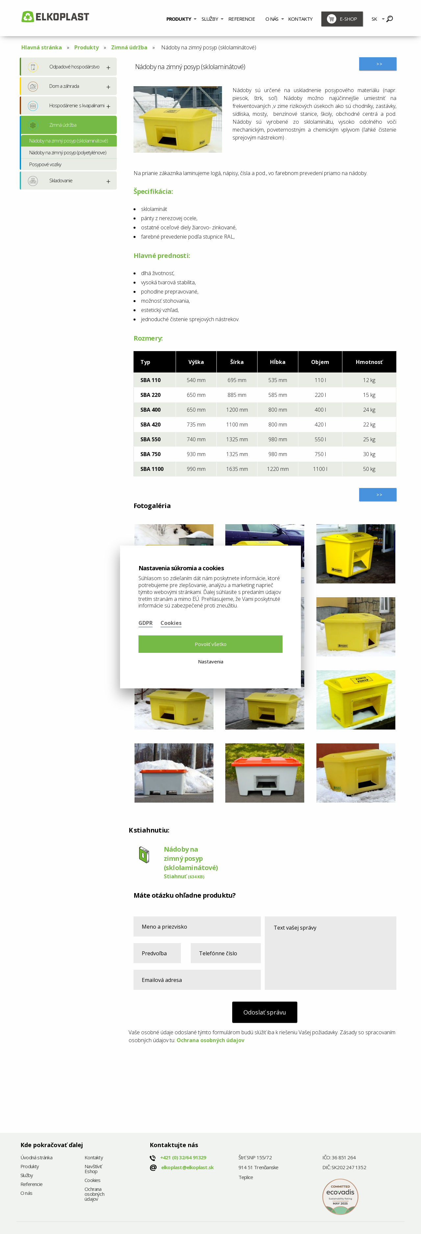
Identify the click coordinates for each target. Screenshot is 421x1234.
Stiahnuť (184, 876)
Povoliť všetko (211, 644)
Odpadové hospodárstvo (63, 67)
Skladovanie (50, 181)
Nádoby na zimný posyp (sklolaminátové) (68, 140)
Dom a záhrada (53, 86)
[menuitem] (181, 18)
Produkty (178, 18)
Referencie (241, 18)
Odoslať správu (264, 1012)
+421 (183, 1157)
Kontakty (300, 18)
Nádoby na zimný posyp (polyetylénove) (67, 152)
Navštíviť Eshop (93, 1169)
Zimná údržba (129, 47)
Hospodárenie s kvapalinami (66, 106)
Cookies (92, 1180)
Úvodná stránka (36, 1158)
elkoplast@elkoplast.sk (187, 1167)
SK (374, 18)
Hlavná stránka (41, 47)
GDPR (145, 623)
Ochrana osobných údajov (210, 1040)
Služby (210, 18)
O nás (272, 18)
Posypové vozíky (45, 164)
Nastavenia (210, 661)
